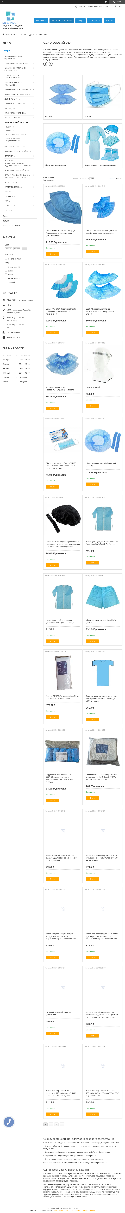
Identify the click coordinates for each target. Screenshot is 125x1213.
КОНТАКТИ (94, 20)
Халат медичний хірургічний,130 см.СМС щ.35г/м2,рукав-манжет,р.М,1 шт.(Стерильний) (62, 857)
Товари (6, 50)
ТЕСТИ (7, 210)
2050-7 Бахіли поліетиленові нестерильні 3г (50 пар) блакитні (60, 388)
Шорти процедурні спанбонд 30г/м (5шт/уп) (101, 621)
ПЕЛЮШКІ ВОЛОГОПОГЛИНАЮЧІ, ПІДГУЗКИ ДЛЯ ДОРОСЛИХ (16, 163)
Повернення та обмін (12, 225)
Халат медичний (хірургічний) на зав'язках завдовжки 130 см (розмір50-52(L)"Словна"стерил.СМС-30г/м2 (103, 1014)
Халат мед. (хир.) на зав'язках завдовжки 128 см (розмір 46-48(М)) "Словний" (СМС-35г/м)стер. (61, 1093)
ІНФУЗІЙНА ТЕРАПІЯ (13, 103)
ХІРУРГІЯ (8, 205)
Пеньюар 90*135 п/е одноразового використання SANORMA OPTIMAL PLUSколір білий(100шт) (101, 777)
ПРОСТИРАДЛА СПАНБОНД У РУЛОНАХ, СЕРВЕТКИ (17, 176)
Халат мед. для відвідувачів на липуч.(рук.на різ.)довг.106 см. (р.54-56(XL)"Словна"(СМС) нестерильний (102, 936)
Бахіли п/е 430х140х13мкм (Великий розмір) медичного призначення (101, 231)
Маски (8, 131)
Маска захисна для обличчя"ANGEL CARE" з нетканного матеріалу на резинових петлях (61, 465)
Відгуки (6, 221)
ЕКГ (6, 201)
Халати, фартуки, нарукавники (13, 139)
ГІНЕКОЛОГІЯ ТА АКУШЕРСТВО (11, 76)
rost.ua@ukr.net (13, 332)
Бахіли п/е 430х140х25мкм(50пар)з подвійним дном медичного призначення (61, 311)
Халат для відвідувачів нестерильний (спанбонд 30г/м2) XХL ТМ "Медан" (102, 542)
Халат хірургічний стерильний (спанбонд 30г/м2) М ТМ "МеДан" (60, 621)
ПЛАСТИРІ (8, 156)
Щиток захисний (93, 387)
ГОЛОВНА (41, 20)
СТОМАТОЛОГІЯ (11, 187)
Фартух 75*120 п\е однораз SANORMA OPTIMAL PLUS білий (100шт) (62, 697)
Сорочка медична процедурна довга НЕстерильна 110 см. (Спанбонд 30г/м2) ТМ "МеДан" (101, 698)
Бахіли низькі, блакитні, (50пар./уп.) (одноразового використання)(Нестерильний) (61, 233)
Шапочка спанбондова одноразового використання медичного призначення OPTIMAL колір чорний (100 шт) (63, 544)
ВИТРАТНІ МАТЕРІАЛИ (16, 34)
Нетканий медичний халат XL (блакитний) (58, 1013)
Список (119, 178)
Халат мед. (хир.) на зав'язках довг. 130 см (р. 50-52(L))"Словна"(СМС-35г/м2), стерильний (102, 1093)
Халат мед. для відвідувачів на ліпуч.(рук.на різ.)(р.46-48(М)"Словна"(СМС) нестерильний (102, 857)
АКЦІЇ (80, 20)
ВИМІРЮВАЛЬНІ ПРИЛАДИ (16, 94)
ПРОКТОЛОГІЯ (10, 182)
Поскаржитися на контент (63, 1210)
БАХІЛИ (9, 127)
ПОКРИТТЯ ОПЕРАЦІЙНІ (15, 170)
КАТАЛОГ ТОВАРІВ (61, 20)
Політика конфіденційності (85, 1210)
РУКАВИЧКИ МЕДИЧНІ (14, 63)
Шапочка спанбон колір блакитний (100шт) (101, 464)
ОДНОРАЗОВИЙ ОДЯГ (14, 122)
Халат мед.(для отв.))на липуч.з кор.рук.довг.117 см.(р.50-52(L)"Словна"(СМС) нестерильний (61, 936)
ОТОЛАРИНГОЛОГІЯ (13, 146)
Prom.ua (75, 1208)
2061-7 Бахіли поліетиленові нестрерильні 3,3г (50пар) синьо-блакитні (100, 311)
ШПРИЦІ (8, 108)
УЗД (6, 191)
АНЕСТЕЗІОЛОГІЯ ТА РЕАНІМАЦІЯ (13, 83)
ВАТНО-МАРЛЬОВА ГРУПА (16, 89)
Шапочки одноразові (15, 134)
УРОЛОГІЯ (8, 196)
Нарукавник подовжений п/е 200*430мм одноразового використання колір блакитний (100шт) (59, 778)
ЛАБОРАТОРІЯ (10, 117)
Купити (52, 254)
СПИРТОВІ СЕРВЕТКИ (14, 113)
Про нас (6, 216)
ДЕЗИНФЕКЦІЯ (10, 99)
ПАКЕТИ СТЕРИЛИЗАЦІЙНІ (16, 151)
